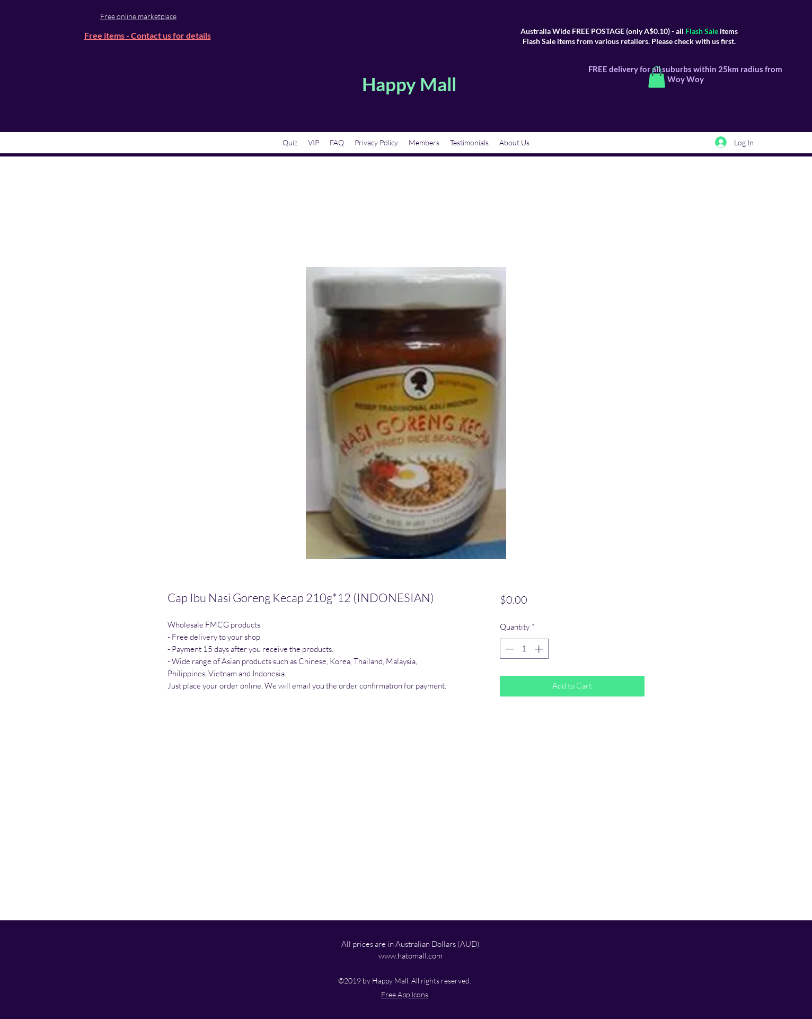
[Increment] (540, 649)
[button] (657, 77)
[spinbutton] (524, 649)
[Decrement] (508, 649)
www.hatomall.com (410, 956)
